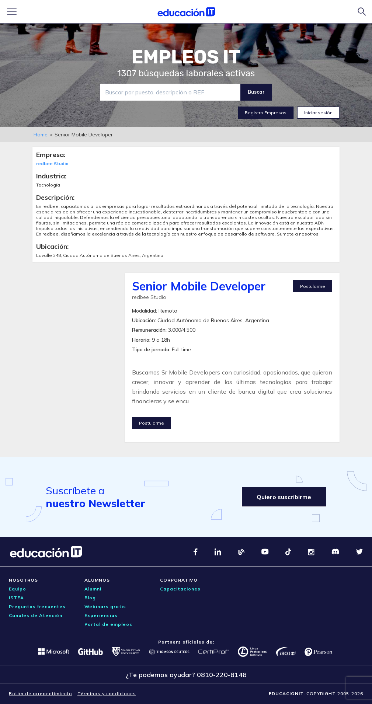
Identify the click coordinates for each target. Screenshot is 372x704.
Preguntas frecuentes (37, 606)
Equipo (17, 589)
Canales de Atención (35, 615)
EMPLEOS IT (186, 57)
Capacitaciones (180, 589)
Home (41, 134)
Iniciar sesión (318, 112)
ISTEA (16, 597)
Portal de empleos (108, 624)
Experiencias (101, 615)
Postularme (312, 286)
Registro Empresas (265, 112)
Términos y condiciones (106, 693)
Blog (90, 597)
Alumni (92, 589)
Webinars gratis (105, 606)
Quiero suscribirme (284, 497)
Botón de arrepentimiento (40, 693)
